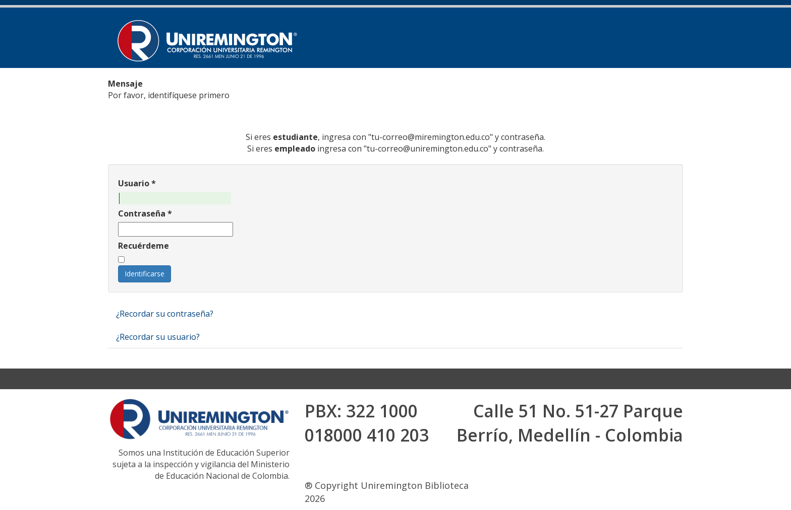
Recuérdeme (143, 245)
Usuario (137, 183)
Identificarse (144, 273)
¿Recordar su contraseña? (164, 313)
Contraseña (145, 213)
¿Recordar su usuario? (158, 336)
